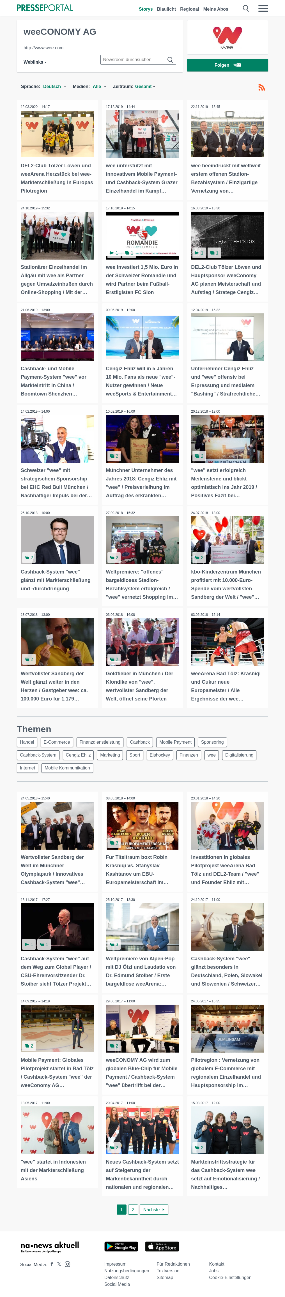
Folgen (228, 65)
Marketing (113, 754)
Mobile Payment (181, 740)
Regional (189, 9)
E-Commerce (58, 740)
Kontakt (216, 1263)
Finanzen (195, 754)
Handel (27, 740)
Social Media (117, 1283)
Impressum (115, 1263)
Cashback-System (38, 754)
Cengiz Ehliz (80, 754)
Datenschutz (116, 1276)
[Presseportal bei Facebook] (50, 1263)
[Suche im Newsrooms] (138, 60)
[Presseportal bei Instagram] (65, 1263)
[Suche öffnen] (246, 8)
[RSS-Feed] (261, 87)
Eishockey (165, 754)
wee (219, 754)
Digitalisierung (34, 767)
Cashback (144, 740)
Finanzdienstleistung (102, 740)
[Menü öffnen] (263, 8)
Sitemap (165, 1276)
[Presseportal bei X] (57, 1263)
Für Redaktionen (173, 1263)
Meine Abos (215, 9)
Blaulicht (166, 9)
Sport (139, 754)
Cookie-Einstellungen (230, 1276)
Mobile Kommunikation (108, 767)
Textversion (168, 1270)
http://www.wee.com (43, 47)
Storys (146, 9)
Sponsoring (219, 740)
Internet (67, 767)
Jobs (214, 1270)
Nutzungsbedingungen (126, 1270)
